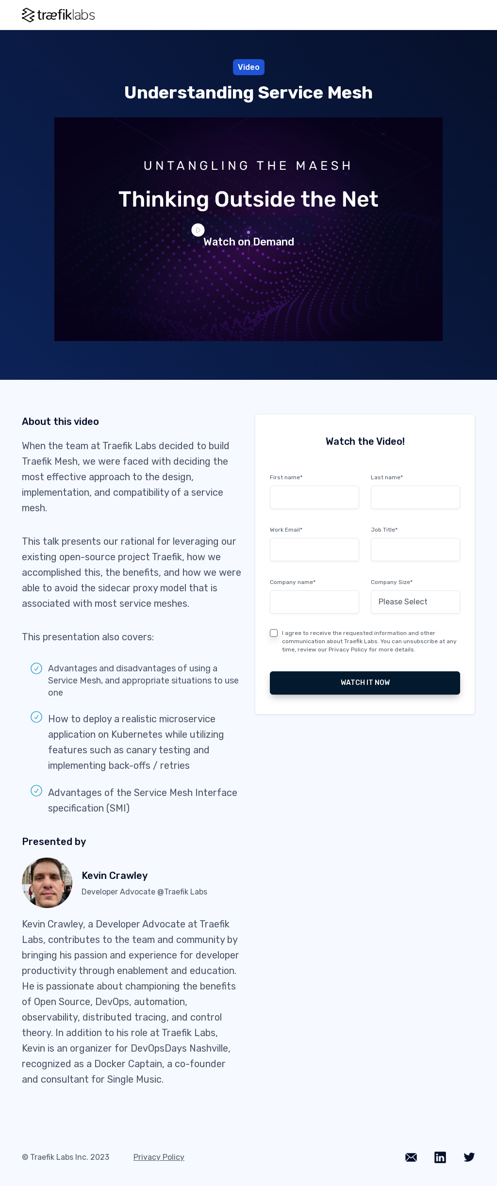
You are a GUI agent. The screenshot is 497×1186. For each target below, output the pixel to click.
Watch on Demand (243, 234)
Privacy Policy (348, 649)
